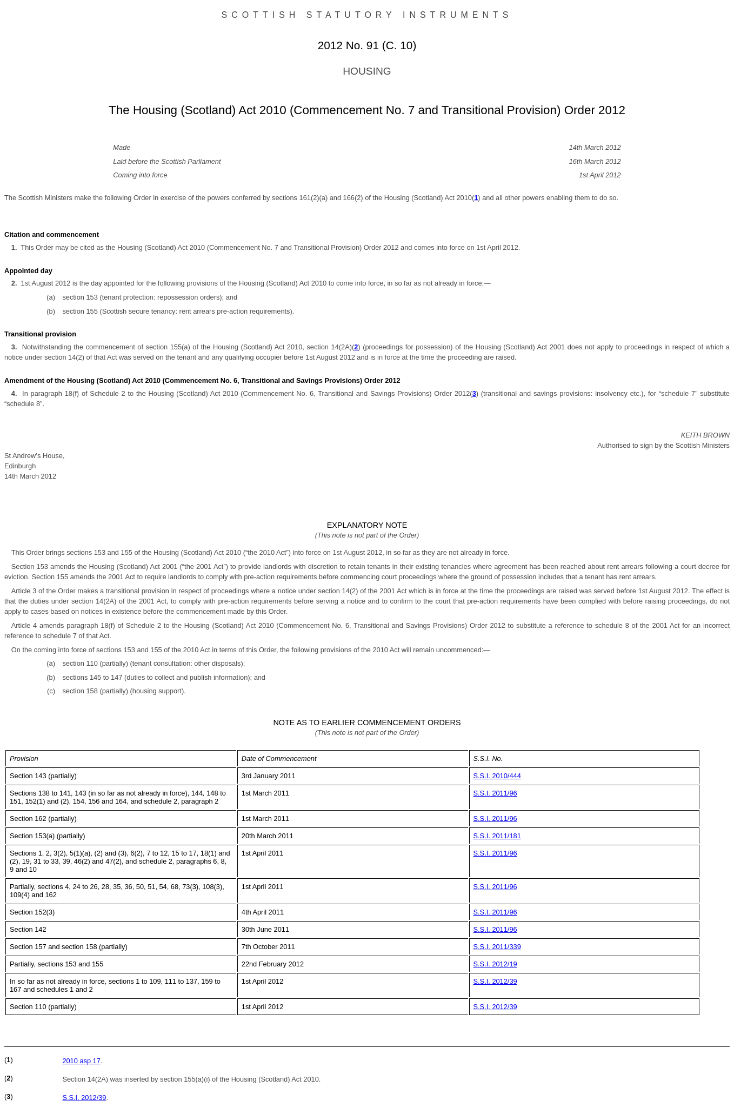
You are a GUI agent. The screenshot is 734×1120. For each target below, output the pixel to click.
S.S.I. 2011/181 (497, 836)
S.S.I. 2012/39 (495, 981)
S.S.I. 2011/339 (497, 947)
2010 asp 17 (81, 1061)
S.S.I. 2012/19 (495, 964)
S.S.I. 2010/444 (497, 776)
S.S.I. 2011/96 (495, 793)
